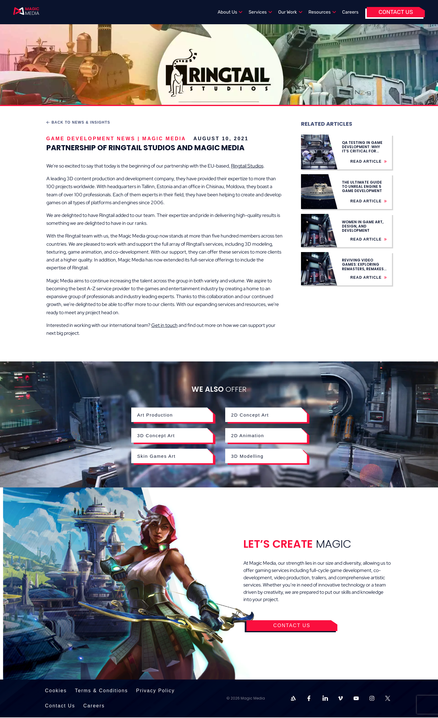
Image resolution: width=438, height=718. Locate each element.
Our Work (290, 12)
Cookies (56, 691)
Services (260, 12)
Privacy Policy (155, 691)
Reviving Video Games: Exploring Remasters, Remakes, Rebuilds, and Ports (363, 267)
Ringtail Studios (247, 166)
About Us (230, 12)
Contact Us (396, 11)
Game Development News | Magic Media (116, 138)
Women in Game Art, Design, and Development (362, 226)
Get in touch (164, 325)
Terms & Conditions (101, 691)
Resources (322, 12)
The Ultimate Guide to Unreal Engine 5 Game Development (362, 187)
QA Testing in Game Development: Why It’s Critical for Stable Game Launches (362, 151)
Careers (350, 12)
